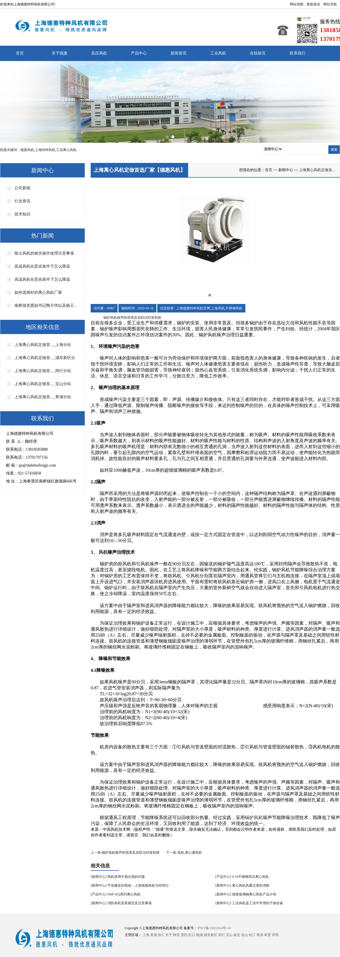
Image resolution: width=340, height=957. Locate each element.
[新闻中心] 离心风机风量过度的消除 (242, 885)
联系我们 (297, 53)
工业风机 (218, 53)
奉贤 (267, 935)
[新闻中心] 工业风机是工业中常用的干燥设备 (249, 903)
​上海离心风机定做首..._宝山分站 (42, 384)
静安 (176, 935)
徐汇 (161, 935)
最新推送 (313, 4)
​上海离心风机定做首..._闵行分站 (42, 371)
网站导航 (330, 4)
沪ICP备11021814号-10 (214, 928)
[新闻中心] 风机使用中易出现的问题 (118, 877)
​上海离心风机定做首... (317, 170)
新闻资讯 (178, 53)
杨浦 (199, 935)
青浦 (259, 935)
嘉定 (236, 935)
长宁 (168, 935)
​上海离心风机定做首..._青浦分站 (42, 397)
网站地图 (296, 4)
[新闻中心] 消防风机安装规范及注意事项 (121, 903)
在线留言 (258, 53)
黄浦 (153, 935)
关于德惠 (59, 53)
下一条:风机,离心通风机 (184, 853)
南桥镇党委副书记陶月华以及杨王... (45, 305)
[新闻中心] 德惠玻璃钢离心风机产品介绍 (245, 894)
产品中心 (139, 53)
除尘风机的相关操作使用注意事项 (44, 253)
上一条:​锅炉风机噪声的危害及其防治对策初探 (125, 853)
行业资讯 (22, 201)
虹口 (191, 935)
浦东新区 (210, 935)
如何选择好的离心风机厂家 (38, 292)
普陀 (184, 935)
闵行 (221, 935)
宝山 (229, 935)
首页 (20, 53)
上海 (146, 935)
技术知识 (22, 214)
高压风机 (99, 53)
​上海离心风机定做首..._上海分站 (42, 345)
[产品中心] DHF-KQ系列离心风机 (116, 894)
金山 (244, 935)
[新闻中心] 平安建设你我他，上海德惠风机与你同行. (130, 885)
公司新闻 (22, 188)
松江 (252, 935)
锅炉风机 (254, 817)
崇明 (275, 935)
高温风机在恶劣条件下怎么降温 (42, 266)
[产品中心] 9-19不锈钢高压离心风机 (242, 877)
